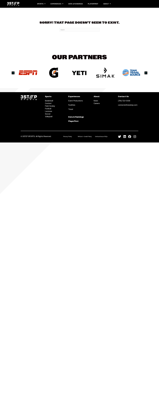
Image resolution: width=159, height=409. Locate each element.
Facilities (71, 105)
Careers (97, 103)
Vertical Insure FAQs (101, 136)
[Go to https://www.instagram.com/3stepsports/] (134, 136)
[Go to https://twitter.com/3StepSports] (119, 136)
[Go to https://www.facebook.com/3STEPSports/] (129, 136)
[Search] (79, 29)
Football (48, 109)
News (96, 101)
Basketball (49, 101)
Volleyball (48, 117)
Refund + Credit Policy (85, 136)
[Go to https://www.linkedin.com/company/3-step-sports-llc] (124, 136)
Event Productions (75, 101)
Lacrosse (48, 111)
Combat (48, 103)
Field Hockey (50, 106)
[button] (13, 72)
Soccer (48, 114)
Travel (70, 109)
